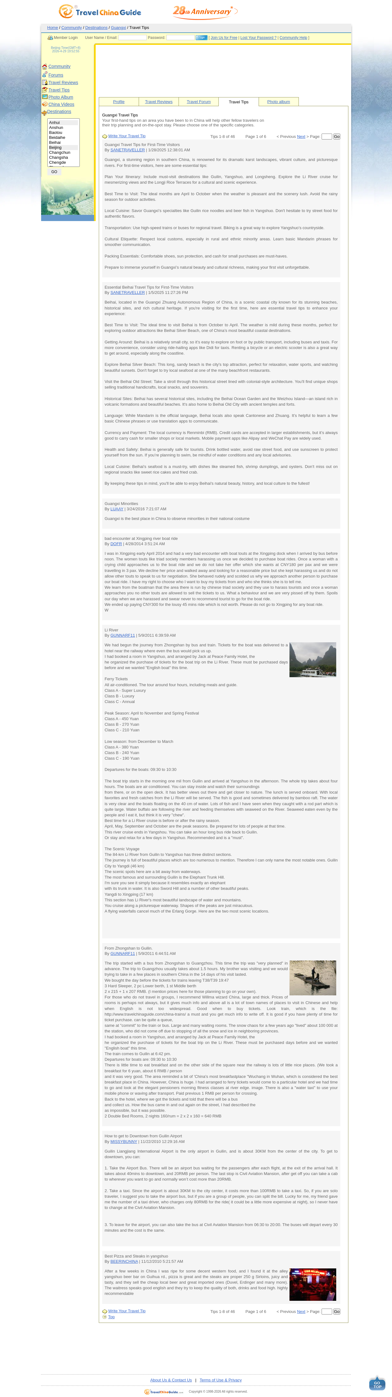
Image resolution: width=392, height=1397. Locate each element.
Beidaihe (63, 137)
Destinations (96, 27)
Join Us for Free (224, 37)
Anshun (63, 127)
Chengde (63, 162)
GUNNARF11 (122, 635)
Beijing (63, 147)
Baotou (63, 132)
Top (111, 1316)
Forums (56, 75)
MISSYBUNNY (123, 1141)
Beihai (63, 142)
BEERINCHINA (124, 1261)
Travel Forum (199, 101)
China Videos (61, 104)
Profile (119, 101)
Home (52, 27)
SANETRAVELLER (127, 150)
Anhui (63, 122)
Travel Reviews (63, 82)
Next (301, 136)
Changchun (63, 152)
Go (337, 136)
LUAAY (116, 509)
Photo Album (61, 97)
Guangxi (118, 27)
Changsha (63, 157)
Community (71, 27)
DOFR (116, 543)
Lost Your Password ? (258, 37)
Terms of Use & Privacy (221, 1380)
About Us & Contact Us (171, 1380)
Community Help (293, 37)
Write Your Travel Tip (127, 136)
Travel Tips (59, 89)
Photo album (278, 101)
